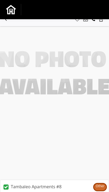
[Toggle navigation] (97, 9)
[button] (6, 19)
